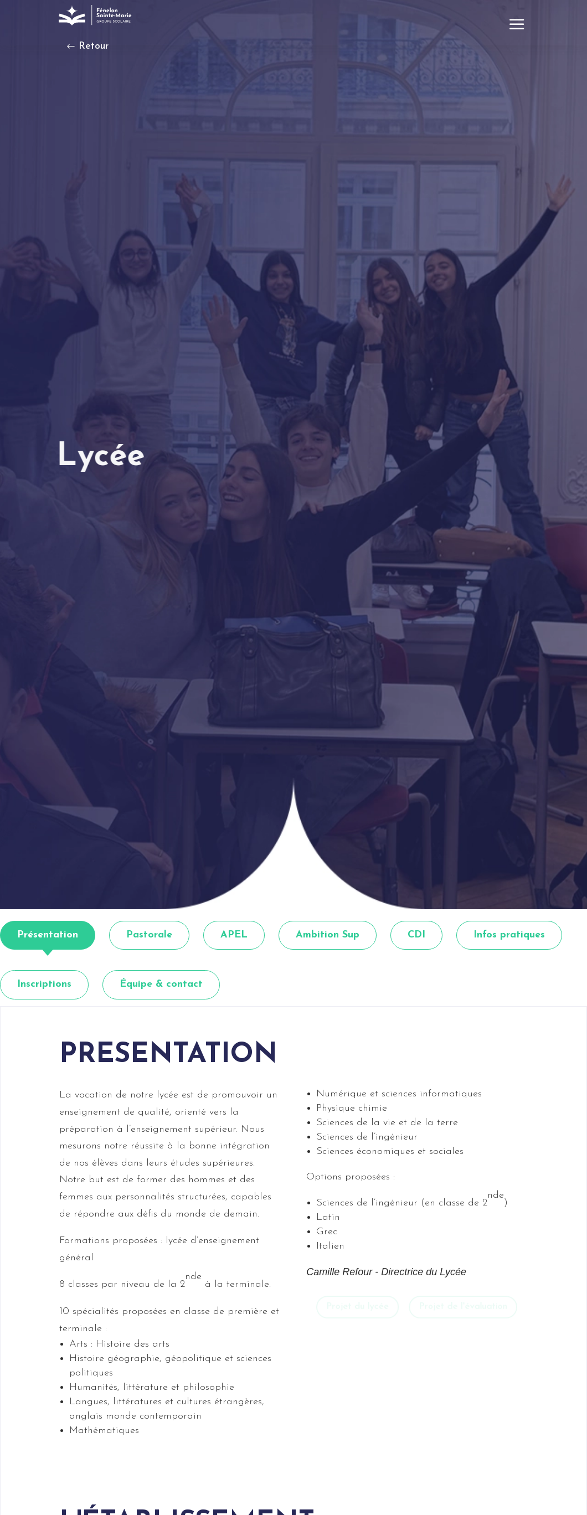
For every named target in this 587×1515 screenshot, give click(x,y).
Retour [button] (94, 46)
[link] (96, 15)
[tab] (47, 935)
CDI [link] (416, 935)
